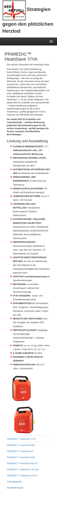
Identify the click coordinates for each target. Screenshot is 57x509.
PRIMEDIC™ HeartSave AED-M (22, 463)
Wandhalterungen (15, 488)
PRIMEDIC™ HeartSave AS (20, 451)
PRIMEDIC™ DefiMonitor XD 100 (23, 469)
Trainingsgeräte (14, 481)
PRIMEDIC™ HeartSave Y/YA (21, 439)
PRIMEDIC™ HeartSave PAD (21, 445)
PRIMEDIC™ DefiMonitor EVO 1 (22, 475)
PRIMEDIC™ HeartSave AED (21, 457)
